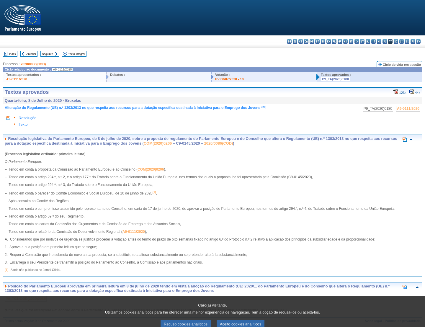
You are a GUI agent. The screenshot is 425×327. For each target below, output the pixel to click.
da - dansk (306, 41)
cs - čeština (300, 41)
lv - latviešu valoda (356, 41)
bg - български (289, 41)
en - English (328, 41)
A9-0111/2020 (16, 79)
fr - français (334, 41)
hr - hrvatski (345, 41)
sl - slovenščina (407, 41)
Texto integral (76, 53)
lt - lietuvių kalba (362, 41)
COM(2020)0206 (158, 143)
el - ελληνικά (323, 41)
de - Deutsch (312, 41)
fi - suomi (413, 41)
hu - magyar (368, 41)
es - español (295, 41)
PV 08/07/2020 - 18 (229, 79)
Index (12, 53)
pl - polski (384, 41)
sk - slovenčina (401, 41)
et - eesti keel (317, 41)
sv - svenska (418, 41)
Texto (23, 124)
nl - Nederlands (379, 41)
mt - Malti (373, 41)
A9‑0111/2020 (133, 232)
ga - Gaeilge (340, 41)
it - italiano (351, 41)
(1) (6, 270)
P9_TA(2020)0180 (335, 79)
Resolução (27, 118)
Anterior (31, 53)
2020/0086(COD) (33, 64)
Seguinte (47, 53)
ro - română (396, 41)
